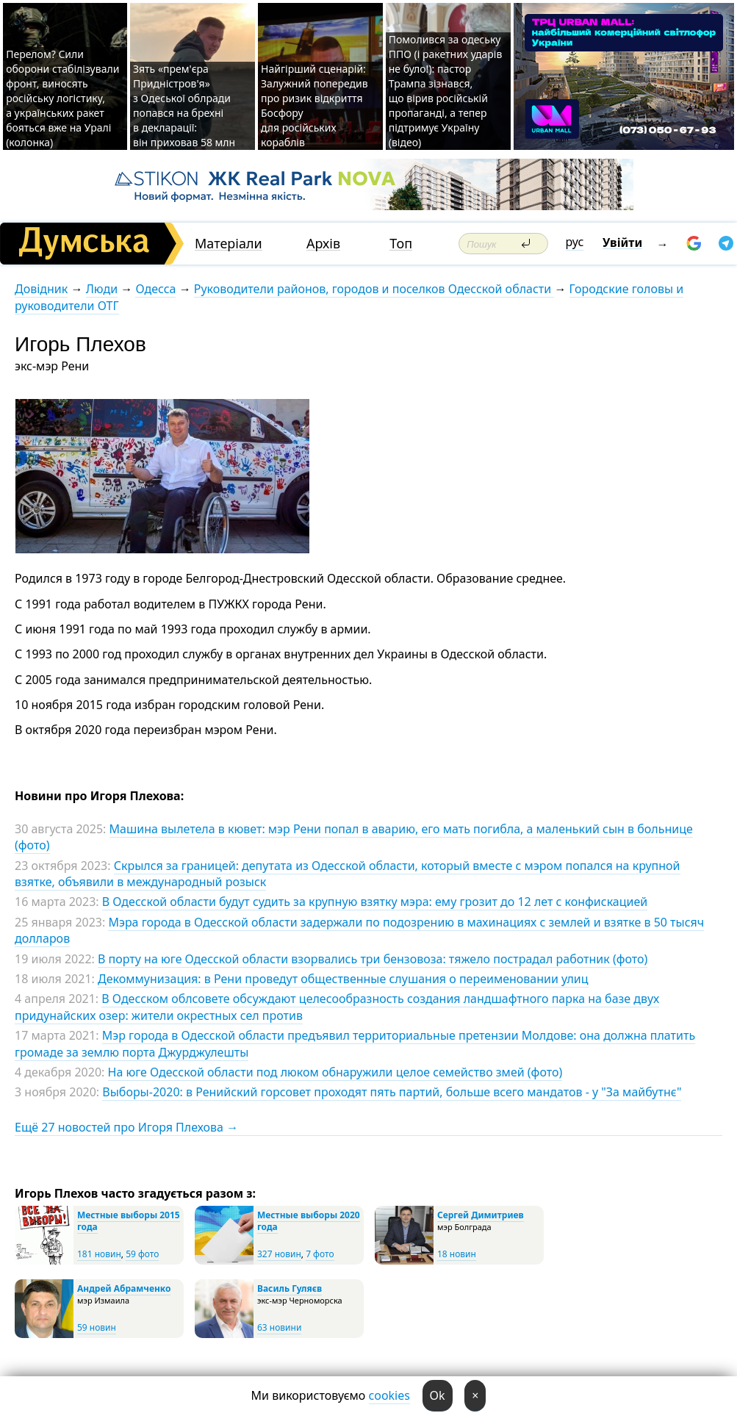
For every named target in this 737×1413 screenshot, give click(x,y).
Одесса (155, 289)
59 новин (96, 1327)
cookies (389, 1395)
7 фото (320, 1254)
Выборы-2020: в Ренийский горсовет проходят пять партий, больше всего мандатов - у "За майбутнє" (391, 1092)
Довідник (41, 289)
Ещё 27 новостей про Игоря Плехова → (126, 1127)
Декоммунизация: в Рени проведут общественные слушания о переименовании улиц (343, 979)
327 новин (279, 1254)
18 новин (456, 1254)
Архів (323, 244)
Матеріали (228, 244)
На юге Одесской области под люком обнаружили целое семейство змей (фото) (335, 1072)
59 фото (142, 1254)
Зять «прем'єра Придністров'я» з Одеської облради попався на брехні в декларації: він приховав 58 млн (185, 105)
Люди (102, 289)
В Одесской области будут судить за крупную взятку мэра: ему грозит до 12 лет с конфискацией (374, 902)
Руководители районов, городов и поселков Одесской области (374, 289)
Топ (400, 244)
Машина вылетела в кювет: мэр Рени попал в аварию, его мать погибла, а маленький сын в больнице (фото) (354, 837)
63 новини (279, 1327)
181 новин (99, 1254)
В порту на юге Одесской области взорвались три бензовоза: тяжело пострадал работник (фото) (372, 959)
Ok (437, 1395)
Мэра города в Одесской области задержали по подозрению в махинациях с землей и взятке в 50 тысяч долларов (359, 930)
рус (575, 242)
